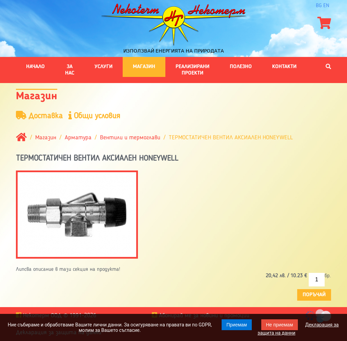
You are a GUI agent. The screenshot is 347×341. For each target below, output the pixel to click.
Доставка (39, 115)
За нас (69, 70)
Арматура (78, 138)
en (326, 5)
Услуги (104, 66)
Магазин (144, 66)
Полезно (241, 66)
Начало (35, 66)
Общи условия (94, 115)
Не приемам (279, 324)
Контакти (284, 66)
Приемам (236, 324)
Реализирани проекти (192, 70)
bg (319, 5)
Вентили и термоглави (130, 138)
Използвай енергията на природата (173, 51)
